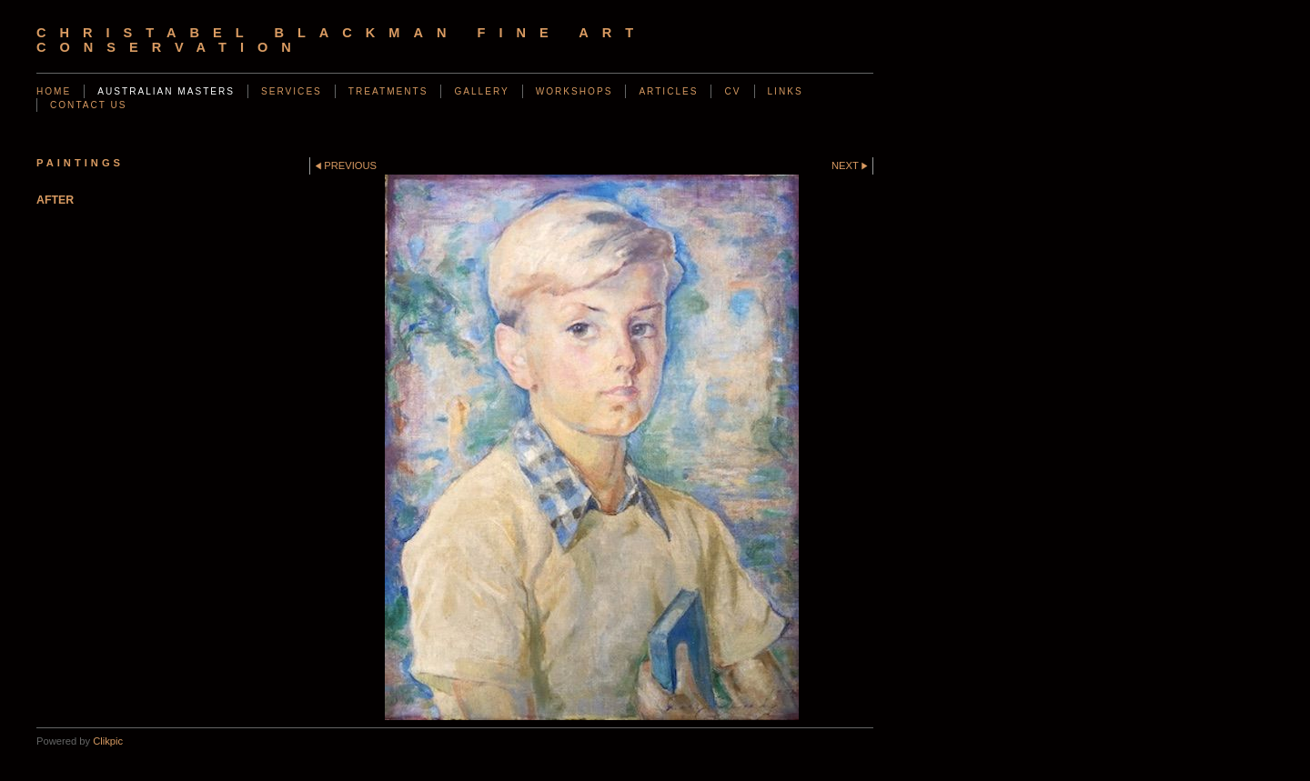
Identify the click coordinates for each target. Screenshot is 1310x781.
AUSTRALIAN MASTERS (166, 91)
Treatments (388, 91)
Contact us (88, 105)
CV (732, 91)
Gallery (481, 91)
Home (53, 91)
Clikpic (108, 741)
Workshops (574, 91)
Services (291, 91)
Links (785, 91)
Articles (668, 91)
